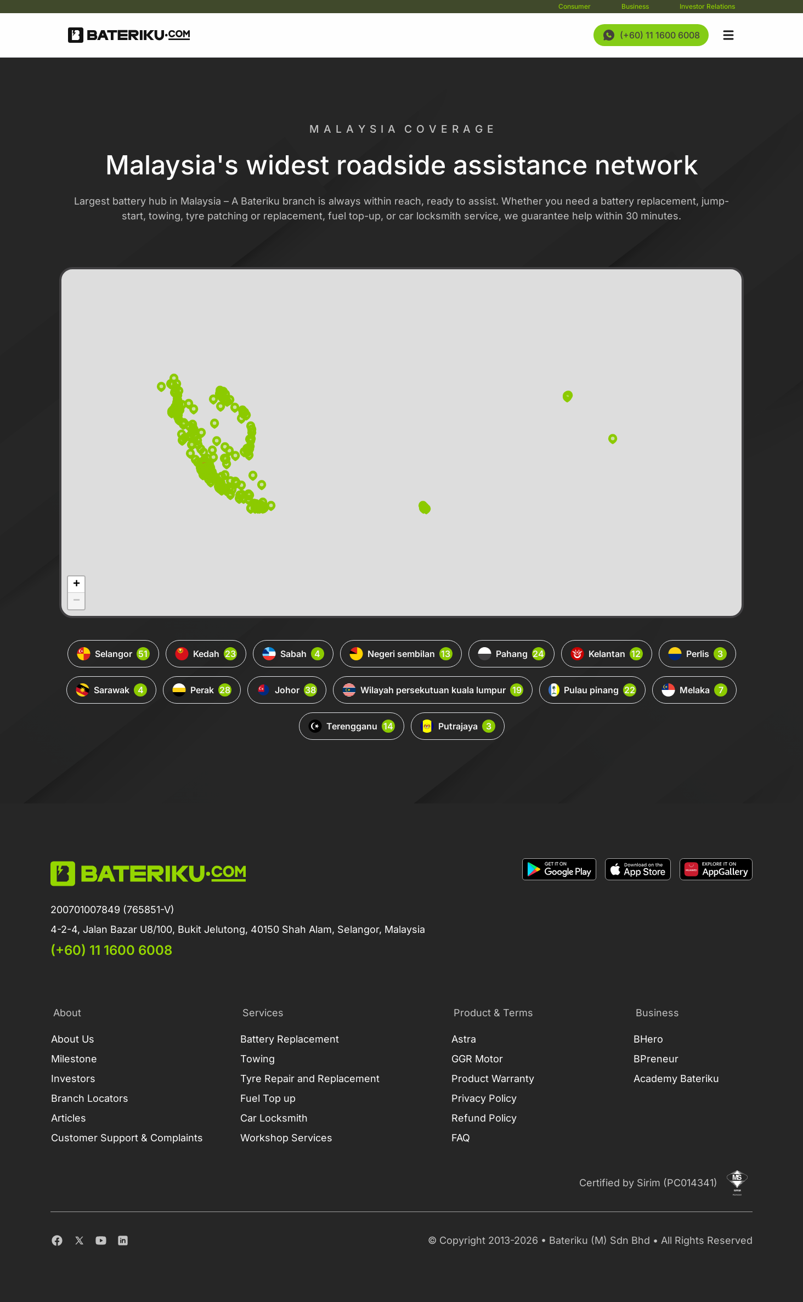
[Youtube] (101, 1240)
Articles (68, 1118)
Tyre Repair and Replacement (310, 1078)
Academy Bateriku (676, 1078)
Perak (201, 690)
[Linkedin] (122, 1240)
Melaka (694, 690)
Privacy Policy (484, 1098)
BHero (648, 1039)
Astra (463, 1039)
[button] (567, 397)
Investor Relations (707, 6)
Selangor (113, 653)
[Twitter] (79, 1240)
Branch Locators (89, 1098)
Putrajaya (457, 726)
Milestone (74, 1059)
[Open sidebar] (728, 35)
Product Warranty (492, 1078)
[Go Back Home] (129, 35)
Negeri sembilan (401, 653)
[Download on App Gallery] (716, 908)
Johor (287, 690)
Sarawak (111, 690)
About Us (72, 1039)
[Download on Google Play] (559, 908)
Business (635, 6)
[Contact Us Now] (651, 35)
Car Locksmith (274, 1118)
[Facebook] (57, 1240)
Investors (73, 1078)
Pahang (511, 653)
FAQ (460, 1138)
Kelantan (606, 653)
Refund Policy (484, 1118)
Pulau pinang (592, 690)
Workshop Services (286, 1138)
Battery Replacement (289, 1039)
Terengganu (351, 726)
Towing (257, 1059)
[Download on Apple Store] (638, 908)
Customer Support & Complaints (127, 1138)
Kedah (206, 653)
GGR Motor (477, 1059)
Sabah (293, 653)
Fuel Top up (268, 1098)
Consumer (574, 6)
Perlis (697, 653)
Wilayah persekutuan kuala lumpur (432, 690)
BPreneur (656, 1059)
